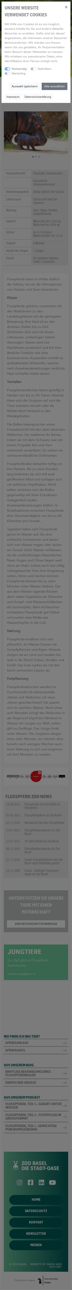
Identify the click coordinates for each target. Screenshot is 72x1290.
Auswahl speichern (25, 86)
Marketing (19, 73)
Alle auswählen (54, 86)
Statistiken (44, 69)
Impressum (13, 96)
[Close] (66, 7)
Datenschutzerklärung (38, 96)
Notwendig (19, 69)
